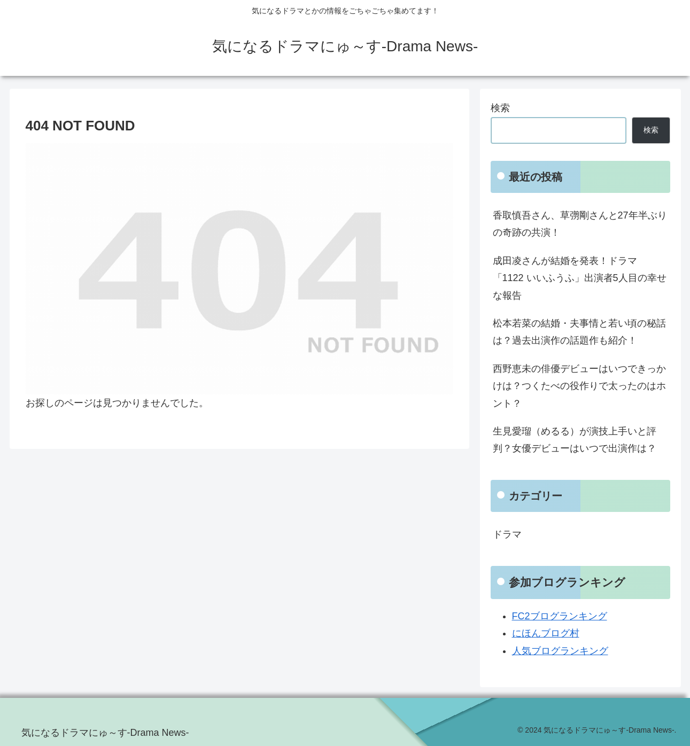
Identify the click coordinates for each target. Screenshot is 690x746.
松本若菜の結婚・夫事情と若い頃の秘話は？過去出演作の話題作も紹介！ (579, 332)
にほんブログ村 (545, 633)
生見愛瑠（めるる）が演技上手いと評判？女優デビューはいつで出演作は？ (574, 440)
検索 (500, 108)
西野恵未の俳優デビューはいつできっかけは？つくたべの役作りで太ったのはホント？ (579, 386)
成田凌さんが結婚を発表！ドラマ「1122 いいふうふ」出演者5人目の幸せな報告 (579, 278)
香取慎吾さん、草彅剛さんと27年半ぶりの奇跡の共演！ (580, 224)
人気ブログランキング (560, 651)
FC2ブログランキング (559, 616)
